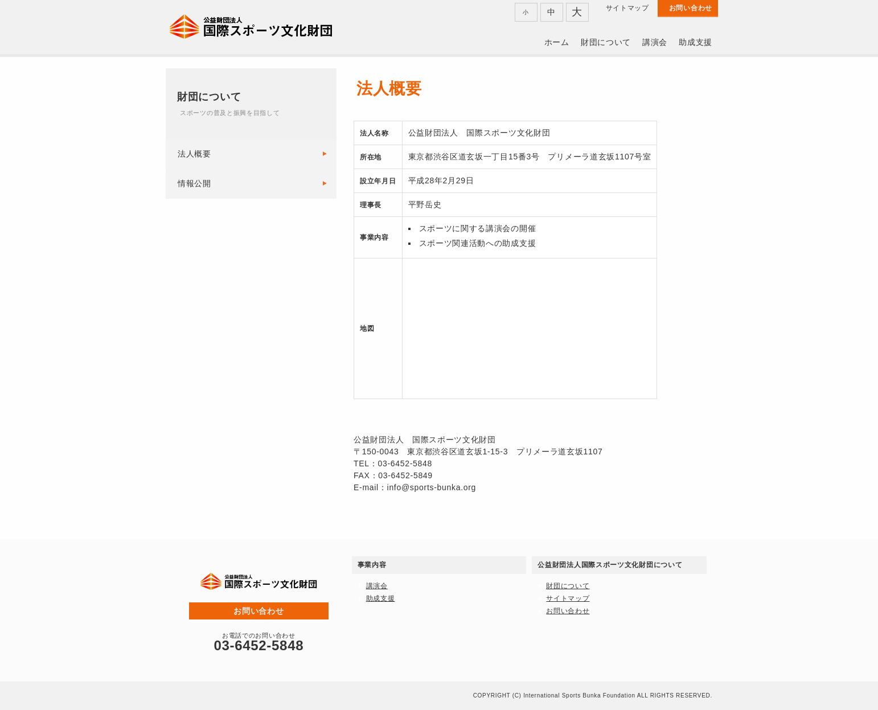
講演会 (654, 42)
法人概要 (194, 153)
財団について (606, 42)
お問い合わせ (690, 8)
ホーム (556, 42)
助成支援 (695, 42)
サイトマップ (627, 8)
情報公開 (194, 183)
